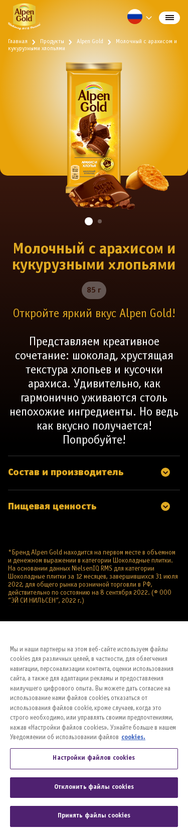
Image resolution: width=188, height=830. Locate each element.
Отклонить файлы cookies (94, 791)
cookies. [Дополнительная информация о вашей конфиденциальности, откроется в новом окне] (133, 742)
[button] (88, 221)
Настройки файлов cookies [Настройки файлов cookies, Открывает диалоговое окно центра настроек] (94, 762)
